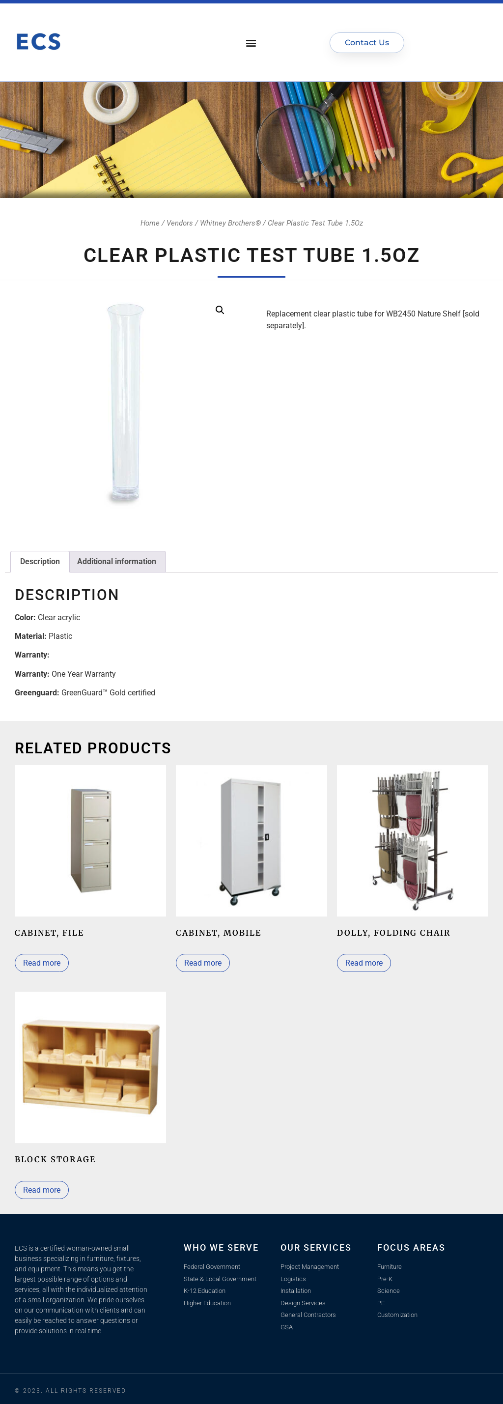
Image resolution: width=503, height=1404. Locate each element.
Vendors (180, 223)
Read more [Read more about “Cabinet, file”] (41, 963)
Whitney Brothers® (230, 223)
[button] (251, 42)
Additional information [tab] (116, 561)
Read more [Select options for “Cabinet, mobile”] (203, 963)
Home (150, 223)
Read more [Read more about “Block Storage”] (41, 1190)
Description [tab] (40, 561)
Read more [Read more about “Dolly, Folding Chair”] (364, 963)
